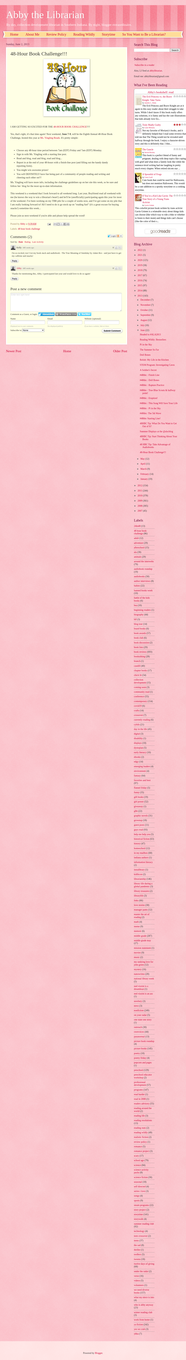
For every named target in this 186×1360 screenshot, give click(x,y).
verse (136, 1276)
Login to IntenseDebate (46, 314)
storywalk (138, 1219)
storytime (138, 1214)
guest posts (139, 825)
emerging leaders (142, 766)
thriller (137, 1250)
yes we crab (139, 1329)
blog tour (138, 624)
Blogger (98, 1353)
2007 (140, 511)
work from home (142, 1319)
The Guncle (147, 149)
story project (140, 1210)
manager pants (141, 909)
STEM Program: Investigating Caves (157, 365)
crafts (136, 710)
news (136, 1006)
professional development (140, 1083)
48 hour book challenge (29, 229)
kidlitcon (138, 874)
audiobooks (139, 576)
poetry (137, 1053)
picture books (140, 1048)
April (143, 464)
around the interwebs (144, 561)
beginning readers (142, 610)
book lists (138, 647)
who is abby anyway (143, 1305)
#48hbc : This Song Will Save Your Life (158, 403)
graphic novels (141, 815)
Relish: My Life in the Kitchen (154, 360)
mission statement (142, 948)
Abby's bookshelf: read (161, 92)
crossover (138, 715)
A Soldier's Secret (148, 370)
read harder (139, 1094)
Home (14, 34)
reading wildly (141, 1132)
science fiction (141, 1177)
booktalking (139, 656)
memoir (137, 931)
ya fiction (138, 1324)
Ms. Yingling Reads (50, 137)
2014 (140, 290)
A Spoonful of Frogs (152, 174)
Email (50, 318)
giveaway (138, 806)
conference (139, 696)
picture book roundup (144, 1041)
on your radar (140, 1015)
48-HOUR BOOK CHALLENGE (70, 126)
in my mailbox (141, 853)
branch (137, 661)
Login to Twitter (84, 314)
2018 (140, 270)
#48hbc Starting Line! (150, 418)
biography (139, 614)
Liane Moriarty (150, 128)
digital (137, 733)
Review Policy (56, 34)
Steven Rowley (150, 152)
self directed (140, 1186)
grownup (138, 820)
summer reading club (144, 1224)
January (144, 479)
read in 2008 (140, 1099)
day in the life (140, 729)
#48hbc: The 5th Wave (150, 413)
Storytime (108, 34)
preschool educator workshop (143, 1076)
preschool (138, 1070)
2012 (140, 485)
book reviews (140, 652)
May (142, 459)
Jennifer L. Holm (150, 103)
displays (138, 743)
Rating (28, 242)
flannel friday (140, 788)
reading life (139, 1115)
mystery (137, 969)
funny (136, 792)
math (136, 922)
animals (137, 557)
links (136, 900)
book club (138, 638)
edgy (136, 761)
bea (135, 605)
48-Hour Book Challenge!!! (153, 452)
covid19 (137, 706)
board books (140, 628)
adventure (138, 543)
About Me (32, 34)
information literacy (143, 862)
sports (137, 1200)
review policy (140, 1142)
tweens (137, 1259)
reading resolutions (143, 1120)
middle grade (140, 936)
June (142, 330)
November (145, 305)
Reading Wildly (84, 34)
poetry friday (140, 1058)
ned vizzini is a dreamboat (141, 987)
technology (139, 1231)
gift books (139, 797)
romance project (141, 1151)
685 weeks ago (28, 248)
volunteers (139, 1285)
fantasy (137, 775)
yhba (136, 1333)
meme (137, 926)
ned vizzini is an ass (143, 993)
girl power (139, 801)
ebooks (137, 757)
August (144, 320)
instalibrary (139, 869)
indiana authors (141, 857)
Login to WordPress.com (66, 314)
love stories (139, 905)
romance (138, 1146)
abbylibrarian (155, 70)
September (145, 315)
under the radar (141, 1271)
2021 (140, 255)
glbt (136, 811)
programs (138, 1089)
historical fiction (141, 839)
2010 (140, 495)
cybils (137, 724)
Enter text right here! (66, 302)
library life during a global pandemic (143, 885)
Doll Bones (145, 355)
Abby (19, 268)
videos (137, 1280)
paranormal (139, 1036)
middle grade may (142, 940)
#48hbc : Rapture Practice (152, 385)
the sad (137, 1245)
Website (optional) (92, 318)
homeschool (139, 848)
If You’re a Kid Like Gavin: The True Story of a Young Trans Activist (157, 199)
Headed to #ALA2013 (150, 334)
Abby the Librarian (45, 14)
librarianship (140, 879)
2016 (140, 280)
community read (141, 692)
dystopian (138, 748)
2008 (140, 506)
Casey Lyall (149, 177)
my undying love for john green (143, 963)
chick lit (138, 675)
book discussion (141, 642)
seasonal (138, 1182)
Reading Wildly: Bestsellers (153, 339)
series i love (139, 1191)
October (144, 310)
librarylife (138, 895)
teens (136, 1240)
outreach (138, 1027)
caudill (137, 666)
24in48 (137, 526)
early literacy (140, 752)
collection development (140, 681)
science (137, 1165)
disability (138, 738)
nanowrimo (139, 974)
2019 (140, 265)
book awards (140, 633)
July (142, 325)
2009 (140, 500)
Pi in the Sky (146, 344)
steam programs (141, 1205)
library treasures (141, 891)
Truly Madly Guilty (151, 125)
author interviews (142, 581)
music (137, 957)
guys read (138, 829)
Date (21, 242)
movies (137, 952)
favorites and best (142, 780)
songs (136, 1195)
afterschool (139, 547)
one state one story (143, 1019)
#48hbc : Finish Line (149, 375)
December (145, 300)
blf (135, 619)
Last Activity (38, 242)
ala (135, 552)
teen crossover (140, 1236)
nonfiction (139, 1010)
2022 (140, 250)
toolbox (137, 1254)
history (137, 843)
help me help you (142, 834)
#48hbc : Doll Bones (149, 380)
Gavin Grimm (149, 205)
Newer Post (13, 351)
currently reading (142, 719)
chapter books (140, 670)
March (143, 469)
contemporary (140, 701)
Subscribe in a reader (144, 65)
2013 (140, 295)
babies (137, 585)
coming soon (140, 687)
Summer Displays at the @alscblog (156, 431)
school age (139, 1160)
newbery (138, 1001)
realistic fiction (141, 1137)
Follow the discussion (120, 235)
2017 (140, 275)
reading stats (140, 1128)
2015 (140, 285)
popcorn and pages (143, 1062)
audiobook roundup (143, 569)
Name (13, 318)
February (144, 474)
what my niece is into (144, 1297)
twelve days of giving (144, 1264)
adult (136, 538)
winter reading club (143, 1312)
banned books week (143, 590)
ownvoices (139, 1032)
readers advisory (141, 1103)
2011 (140, 490)
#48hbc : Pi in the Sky (150, 408)
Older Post (120, 351)
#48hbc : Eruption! (149, 398)
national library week (144, 978)
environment (140, 771)
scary (136, 1155)
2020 (140, 260)
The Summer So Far (149, 349)
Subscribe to (27, 330)
